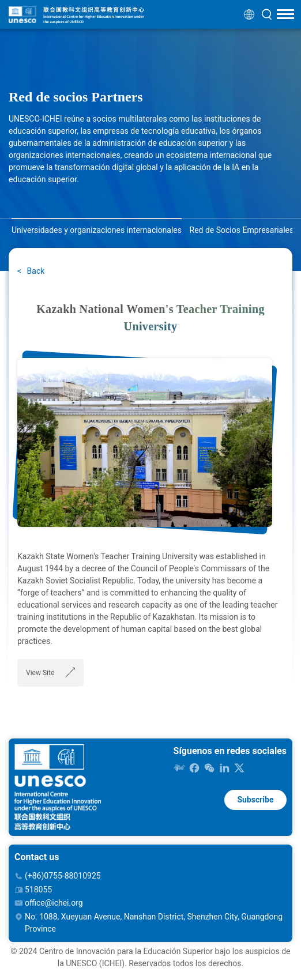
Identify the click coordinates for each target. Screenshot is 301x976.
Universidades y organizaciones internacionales (97, 230)
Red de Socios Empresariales (242, 230)
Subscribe (255, 799)
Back (34, 271)
